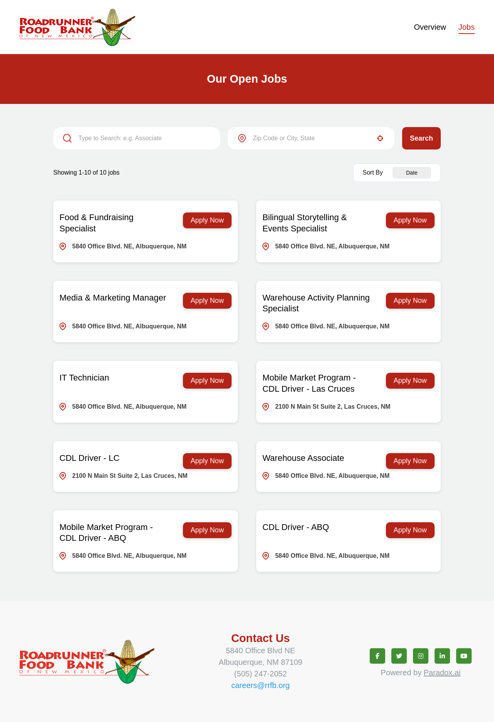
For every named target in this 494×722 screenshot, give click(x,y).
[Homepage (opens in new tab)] (77, 27)
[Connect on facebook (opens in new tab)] (377, 656)
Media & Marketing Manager (112, 297)
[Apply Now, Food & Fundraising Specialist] (207, 220)
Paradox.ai (442, 672)
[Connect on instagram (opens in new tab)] (420, 656)
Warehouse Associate (303, 458)
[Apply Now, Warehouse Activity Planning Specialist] (410, 301)
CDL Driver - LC (89, 458)
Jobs (466, 27)
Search (421, 138)
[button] (380, 138)
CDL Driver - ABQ (295, 527)
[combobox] (311, 138)
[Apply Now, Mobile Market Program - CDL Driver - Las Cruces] (410, 381)
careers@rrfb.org (260, 685)
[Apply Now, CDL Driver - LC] (207, 461)
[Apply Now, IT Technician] (207, 381)
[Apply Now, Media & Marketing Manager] (207, 301)
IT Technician (84, 377)
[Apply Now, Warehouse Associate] (410, 461)
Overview (430, 27)
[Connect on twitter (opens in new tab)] (399, 656)
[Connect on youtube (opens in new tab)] (464, 656)
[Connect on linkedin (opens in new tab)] (442, 656)
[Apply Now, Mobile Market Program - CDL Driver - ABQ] (207, 530)
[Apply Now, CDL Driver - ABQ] (410, 530)
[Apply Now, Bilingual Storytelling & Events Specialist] (410, 220)
